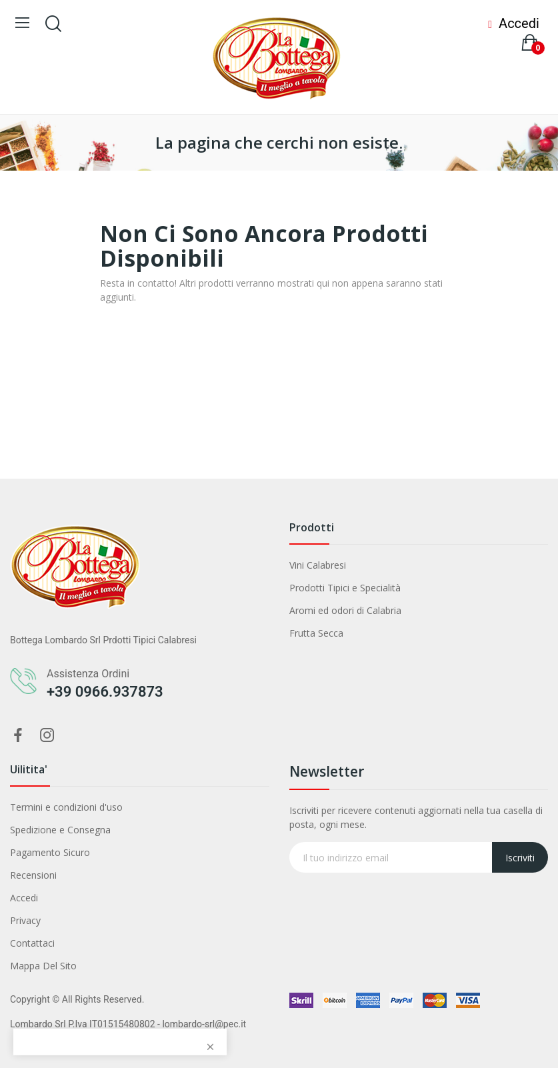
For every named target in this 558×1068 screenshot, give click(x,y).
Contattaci (32, 943)
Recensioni (33, 875)
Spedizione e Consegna (60, 829)
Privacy (25, 920)
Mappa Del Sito (43, 965)
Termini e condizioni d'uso (66, 807)
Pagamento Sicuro (50, 852)
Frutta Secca (316, 633)
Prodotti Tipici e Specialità (345, 587)
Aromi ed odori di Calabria (345, 610)
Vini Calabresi (317, 565)
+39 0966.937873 (105, 691)
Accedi (24, 897)
